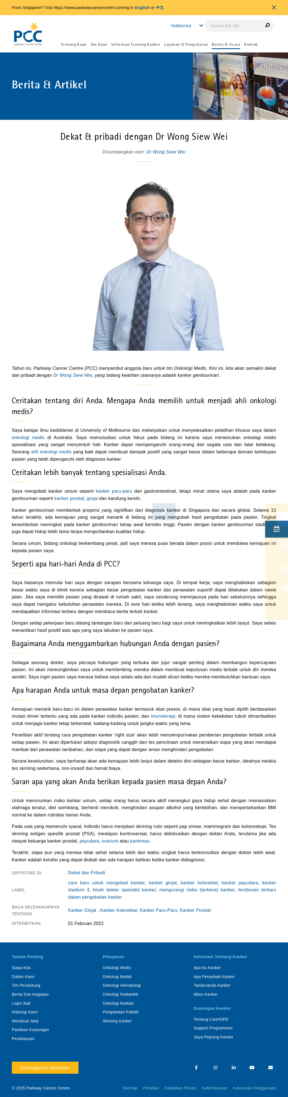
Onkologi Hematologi (122, 985)
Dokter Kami (23, 976)
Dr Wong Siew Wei (166, 152)
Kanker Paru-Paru (158, 910)
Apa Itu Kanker (207, 967)
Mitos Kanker (206, 994)
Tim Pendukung (26, 985)
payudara (89, 841)
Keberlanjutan (215, 1088)
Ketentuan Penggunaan (254, 1088)
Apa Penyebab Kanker (214, 976)
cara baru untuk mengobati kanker (106, 882)
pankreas (139, 841)
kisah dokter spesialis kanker (124, 889)
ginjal (93, 498)
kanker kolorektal (199, 882)
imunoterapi (163, 716)
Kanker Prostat (195, 910)
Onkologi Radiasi (118, 1003)
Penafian (151, 1088)
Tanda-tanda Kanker (212, 985)
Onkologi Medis (117, 967)
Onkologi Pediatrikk (120, 994)
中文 (160, 7)
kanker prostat (69, 498)
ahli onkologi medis (51, 451)
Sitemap (129, 1088)
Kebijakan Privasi (181, 1088)
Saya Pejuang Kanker (213, 1037)
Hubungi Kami (25, 1012)
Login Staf (21, 1003)
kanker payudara (240, 882)
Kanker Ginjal (83, 910)
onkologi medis (28, 437)
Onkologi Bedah (117, 976)
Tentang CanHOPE (211, 1019)
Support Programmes (213, 1028)
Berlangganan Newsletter (45, 1067)
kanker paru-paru (114, 491)
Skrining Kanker (117, 1021)
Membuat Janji (25, 1021)
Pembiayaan (23, 1038)
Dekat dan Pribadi (86, 872)
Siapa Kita (21, 967)
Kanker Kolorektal (118, 910)
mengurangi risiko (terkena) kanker (197, 889)
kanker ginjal (163, 882)
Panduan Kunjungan (30, 1029)
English (142, 7)
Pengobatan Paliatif (120, 1012)
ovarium (110, 841)
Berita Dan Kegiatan (30, 994)
